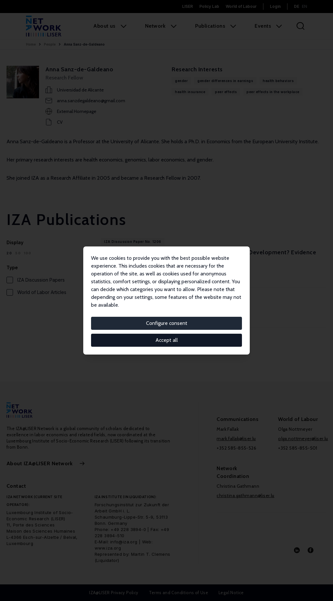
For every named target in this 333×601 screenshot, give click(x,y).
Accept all (166, 340)
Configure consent (166, 323)
